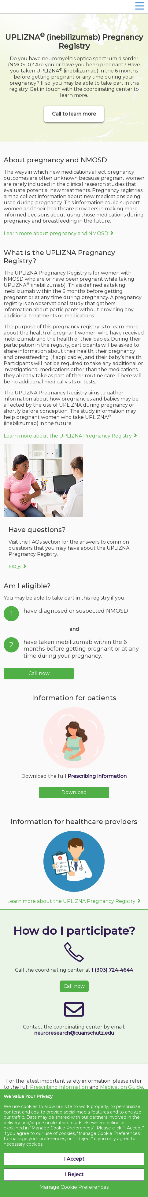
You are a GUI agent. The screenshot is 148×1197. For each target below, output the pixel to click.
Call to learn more (74, 114)
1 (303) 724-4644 (112, 970)
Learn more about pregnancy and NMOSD (56, 233)
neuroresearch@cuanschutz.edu (74, 1033)
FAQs (15, 567)
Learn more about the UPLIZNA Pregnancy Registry (68, 436)
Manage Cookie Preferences (74, 1187)
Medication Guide (121, 1087)
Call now (39, 673)
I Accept (74, 1159)
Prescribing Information (97, 776)
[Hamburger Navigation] (139, 6)
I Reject (74, 1174)
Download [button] (74, 792)
